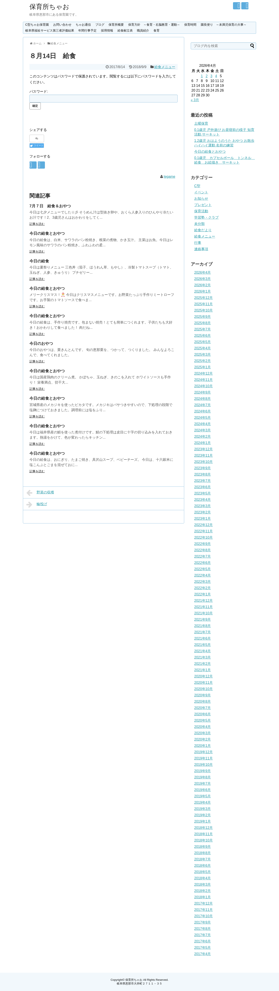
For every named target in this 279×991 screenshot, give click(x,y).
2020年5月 (202, 720)
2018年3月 (202, 884)
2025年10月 (203, 310)
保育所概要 (116, 24)
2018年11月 (203, 834)
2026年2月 (202, 285)
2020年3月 (202, 733)
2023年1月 (202, 518)
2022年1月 (202, 594)
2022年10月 (203, 537)
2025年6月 (202, 335)
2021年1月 (202, 670)
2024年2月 (202, 436)
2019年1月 (202, 821)
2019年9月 (202, 771)
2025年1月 (202, 367)
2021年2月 (202, 664)
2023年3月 (202, 506)
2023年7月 (202, 481)
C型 (197, 186)
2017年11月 (203, 910)
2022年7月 (202, 556)
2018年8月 (202, 853)
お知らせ (201, 198)
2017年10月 (203, 916)
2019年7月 (202, 783)
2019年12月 (203, 752)
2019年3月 (202, 809)
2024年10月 (203, 386)
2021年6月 (202, 638)
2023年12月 (203, 449)
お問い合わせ (62, 24)
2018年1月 (202, 897)
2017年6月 (202, 941)
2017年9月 (202, 922)
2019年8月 (202, 777)
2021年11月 (203, 607)
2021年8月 (202, 626)
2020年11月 (203, 682)
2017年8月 (202, 929)
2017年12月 (203, 903)
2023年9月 (202, 468)
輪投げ (36, 504)
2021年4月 (202, 651)
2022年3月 (202, 582)
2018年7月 (202, 859)
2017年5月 (202, 947)
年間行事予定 (87, 30)
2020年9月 (202, 695)
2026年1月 (202, 291)
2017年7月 (202, 935)
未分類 (199, 224)
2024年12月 (203, 373)
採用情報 (107, 30)
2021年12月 (203, 600)
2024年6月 (202, 411)
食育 (156, 30)
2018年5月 (202, 872)
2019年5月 (202, 796)
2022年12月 (203, 525)
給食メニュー (164, 67)
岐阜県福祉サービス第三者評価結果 (49, 30)
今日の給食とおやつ (47, 233)
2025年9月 (202, 317)
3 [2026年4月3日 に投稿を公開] (211, 76)
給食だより (203, 230)
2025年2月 (202, 361)
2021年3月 (202, 657)
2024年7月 (202, 405)
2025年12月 (203, 298)
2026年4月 (202, 272)
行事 (197, 243)
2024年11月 (203, 380)
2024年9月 (202, 392)
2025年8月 (202, 323)
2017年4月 (202, 954)
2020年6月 (202, 714)
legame (169, 176)
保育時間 (190, 24)
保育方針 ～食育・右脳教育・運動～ (154, 24)
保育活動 (201, 211)
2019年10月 (203, 764)
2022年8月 (202, 550)
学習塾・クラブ (206, 217)
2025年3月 (202, 354)
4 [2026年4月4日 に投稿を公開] (216, 76)
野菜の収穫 (40, 492)
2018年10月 (203, 840)
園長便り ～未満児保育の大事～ (224, 24)
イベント (201, 192)
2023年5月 (202, 493)
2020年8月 (202, 701)
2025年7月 (202, 329)
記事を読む (37, 224)
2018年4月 (202, 878)
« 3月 (195, 100)
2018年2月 (202, 891)
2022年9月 (202, 544)
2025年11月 (203, 304)
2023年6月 (202, 487)
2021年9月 (202, 619)
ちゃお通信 (83, 24)
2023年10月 (203, 462)
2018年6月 (202, 865)
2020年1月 (202, 746)
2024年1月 (202, 443)
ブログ (99, 24)
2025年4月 (202, 348)
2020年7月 (202, 708)
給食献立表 (125, 30)
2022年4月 (202, 575)
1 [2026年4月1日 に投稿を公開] (202, 76)
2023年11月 (203, 455)
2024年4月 (202, 424)
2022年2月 (202, 588)
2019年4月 (202, 802)
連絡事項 (201, 249)
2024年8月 (202, 399)
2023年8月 (202, 474)
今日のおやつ (41, 343)
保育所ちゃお (49, 6)
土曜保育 (201, 123)
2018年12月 (203, 828)
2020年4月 (202, 727)
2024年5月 (202, 417)
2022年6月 (202, 563)
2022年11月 (203, 531)
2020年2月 (202, 739)
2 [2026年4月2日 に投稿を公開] (207, 76)
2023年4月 (202, 499)
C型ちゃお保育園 (37, 24)
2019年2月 (202, 815)
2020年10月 (203, 689)
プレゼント (203, 205)
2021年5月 (202, 645)
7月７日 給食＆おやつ (50, 206)
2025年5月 (202, 342)
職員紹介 (143, 30)
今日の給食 (39, 261)
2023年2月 (202, 512)
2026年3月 (202, 279)
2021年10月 (203, 613)
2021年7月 (202, 632)
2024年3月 (202, 430)
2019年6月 (202, 790)
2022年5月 (202, 569)
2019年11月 (203, 758)
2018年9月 (202, 846)
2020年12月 (203, 676)
